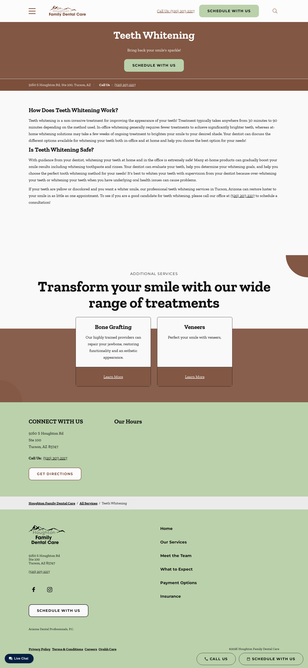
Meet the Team (176, 555)
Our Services (173, 542)
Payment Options (178, 582)
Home (166, 528)
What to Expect (176, 569)
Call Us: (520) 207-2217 (175, 11)
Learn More (113, 376)
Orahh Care (107, 649)
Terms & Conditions (67, 649)
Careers (91, 649)
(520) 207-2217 (125, 85)
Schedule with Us (229, 11)
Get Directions (55, 474)
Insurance (170, 596)
